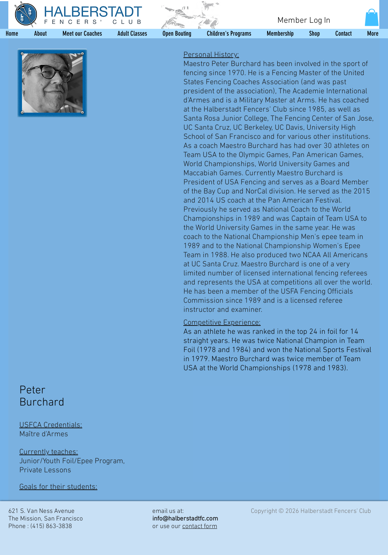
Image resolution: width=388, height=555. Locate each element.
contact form (199, 526)
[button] (372, 17)
